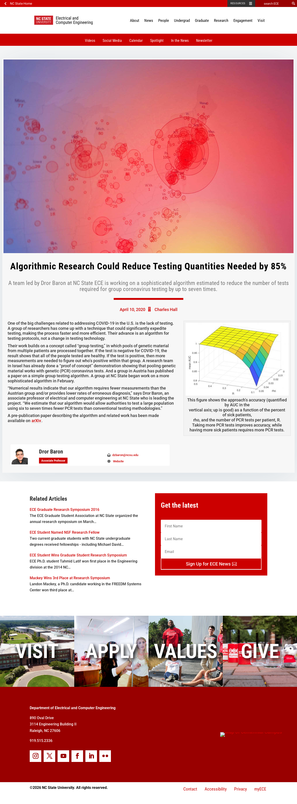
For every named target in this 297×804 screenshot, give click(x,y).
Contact (190, 789)
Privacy (240, 789)
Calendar (136, 40)
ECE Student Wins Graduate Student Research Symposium (78, 555)
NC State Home (21, 3)
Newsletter (204, 40)
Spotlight (157, 40)
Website (118, 461)
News (148, 20)
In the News (180, 40)
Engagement (242, 20)
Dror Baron (51, 451)
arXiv (36, 420)
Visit (261, 20)
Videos (90, 40)
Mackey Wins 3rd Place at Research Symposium (70, 578)
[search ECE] (272, 3)
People (163, 20)
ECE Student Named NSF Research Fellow (65, 532)
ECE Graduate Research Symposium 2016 (64, 509)
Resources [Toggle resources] (237, 3)
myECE (260, 789)
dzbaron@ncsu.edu (125, 455)
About (134, 20)
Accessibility (216, 789)
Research (221, 20)
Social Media (112, 40)
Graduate (202, 20)
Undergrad (182, 20)
